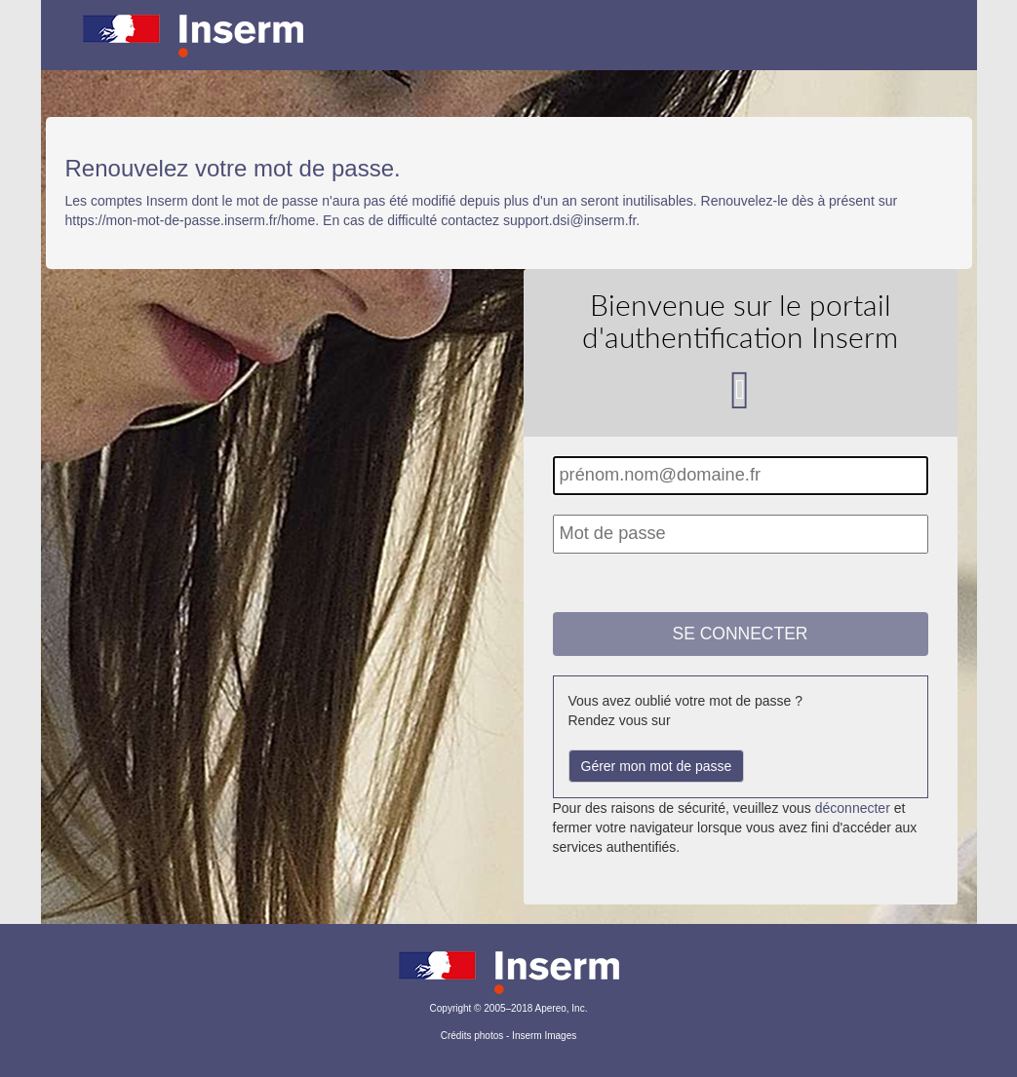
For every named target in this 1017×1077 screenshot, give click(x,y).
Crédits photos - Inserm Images (509, 1035)
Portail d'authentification (509, 48)
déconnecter (852, 808)
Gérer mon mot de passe (656, 766)
